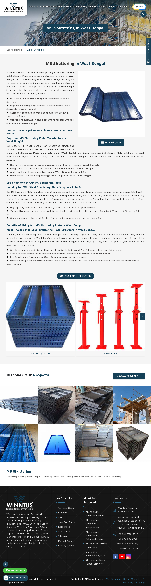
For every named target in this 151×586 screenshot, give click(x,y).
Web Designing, (114, 579)
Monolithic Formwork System (96, 554)
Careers (102, 6)
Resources (114, 6)
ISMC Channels (81, 476)
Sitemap (63, 536)
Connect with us (15, 570)
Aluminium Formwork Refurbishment (94, 535)
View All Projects (129, 376)
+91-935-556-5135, (127, 543)
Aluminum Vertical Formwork (96, 545)
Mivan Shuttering (112, 476)
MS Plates (66, 476)
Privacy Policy (66, 545)
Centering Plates (50, 476)
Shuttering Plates (15, 476)
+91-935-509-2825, (127, 538)
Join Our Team (66, 522)
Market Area (65, 540)
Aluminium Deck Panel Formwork (95, 562)
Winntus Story (66, 507)
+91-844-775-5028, (128, 534)
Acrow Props (33, 476)
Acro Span (96, 476)
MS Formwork (74, 6)
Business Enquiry (15, 577)
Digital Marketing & (134, 579)
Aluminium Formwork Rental (95, 513)
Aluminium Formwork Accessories (92, 524)
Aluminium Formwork (53, 6)
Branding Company (134, 582)
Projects (87, 6)
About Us (35, 6)
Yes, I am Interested (75, 276)
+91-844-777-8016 (127, 548)
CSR (94, 6)
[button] (142, 316)
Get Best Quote (111, 142)
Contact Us (126, 6)
